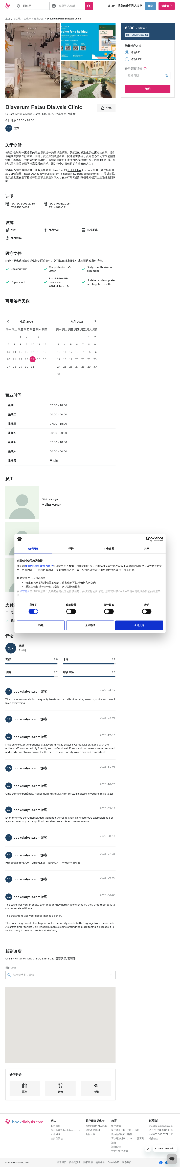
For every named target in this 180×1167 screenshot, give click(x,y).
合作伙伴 (90, 1134)
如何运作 (55, 1126)
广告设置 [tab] (109, 548)
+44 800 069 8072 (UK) (161, 1134)
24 (32, 359)
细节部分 (25, 591)
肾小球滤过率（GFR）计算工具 (127, 1138)
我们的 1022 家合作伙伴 (39, 566)
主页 (7, 18)
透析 (113, 1142)
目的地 (16, 18)
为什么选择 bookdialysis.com (66, 1130)
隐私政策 (88, 1162)
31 (32, 367)
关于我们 (61, 1162)
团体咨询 (55, 1134)
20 (8, 359)
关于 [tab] (146, 548)
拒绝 (40, 625)
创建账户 (166, 6)
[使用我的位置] (112, 975)
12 (44, 344)
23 (26, 359)
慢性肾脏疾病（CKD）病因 (125, 1130)
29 (20, 367)
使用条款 (100, 1162)
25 (38, 359)
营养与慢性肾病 (119, 1151)
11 (38, 344)
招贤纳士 (153, 1138)
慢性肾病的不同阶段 (121, 1134)
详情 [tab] (71, 548)
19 (44, 352)
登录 (150, 6)
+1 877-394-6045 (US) (161, 1130)
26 (44, 359)
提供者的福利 (93, 1130)
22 (20, 359)
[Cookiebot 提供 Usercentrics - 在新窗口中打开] (148, 539)
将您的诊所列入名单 (96, 1126)
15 (20, 352)
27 (8, 367)
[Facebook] (161, 1162)
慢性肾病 (116, 1126)
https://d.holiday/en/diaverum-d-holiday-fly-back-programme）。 (63, 174)
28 (14, 367)
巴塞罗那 (39, 18)
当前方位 (10, 968)
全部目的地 (57, 1138)
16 (26, 352)
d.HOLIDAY (74, 170)
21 (14, 359)
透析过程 (116, 1147)
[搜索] (89, 6)
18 (38, 352)
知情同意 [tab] (33, 548)
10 (32, 344)
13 (8, 352)
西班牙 (27, 18)
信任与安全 (75, 1162)
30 (26, 367)
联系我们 (126, 1162)
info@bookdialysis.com (161, 1126)
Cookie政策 (113, 1162)
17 (32, 352)
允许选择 (90, 625)
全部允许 (139, 625)
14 (14, 352)
